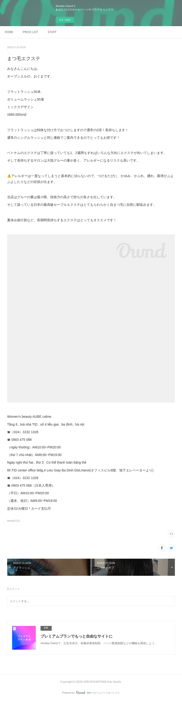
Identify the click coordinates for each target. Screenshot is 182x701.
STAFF (52, 32)
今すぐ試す (65, 20)
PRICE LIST (30, 32)
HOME (9, 32)
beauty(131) (13, 520)
